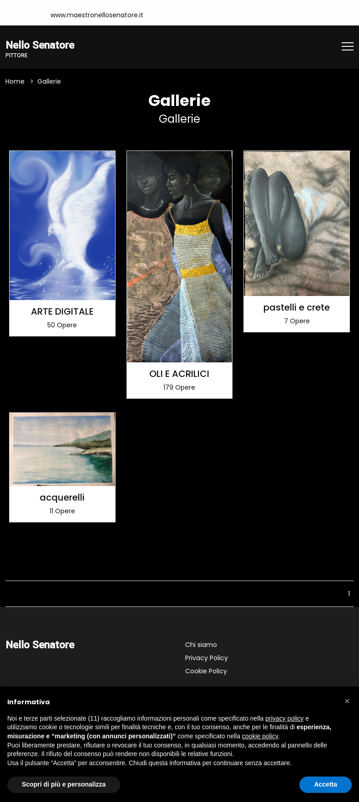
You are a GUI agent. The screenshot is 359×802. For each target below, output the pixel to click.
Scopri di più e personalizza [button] (64, 784)
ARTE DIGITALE (62, 311)
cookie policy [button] (260, 736)
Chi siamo (201, 644)
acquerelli (62, 497)
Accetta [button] (325, 784)
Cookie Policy (206, 671)
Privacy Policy (206, 657)
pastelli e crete (296, 307)
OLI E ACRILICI (179, 373)
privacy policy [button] (284, 718)
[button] (347, 701)
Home (15, 81)
